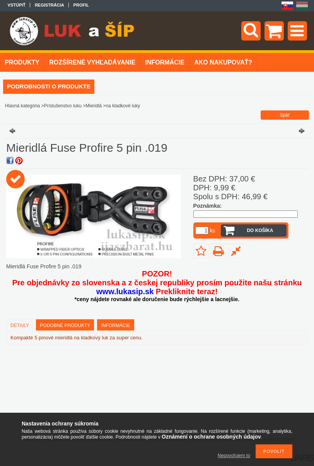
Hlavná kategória (22, 105)
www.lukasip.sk (125, 291)
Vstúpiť (17, 5)
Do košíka (260, 230)
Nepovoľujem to (234, 455)
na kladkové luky (123, 105)
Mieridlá (93, 105)
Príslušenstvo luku (63, 105)
